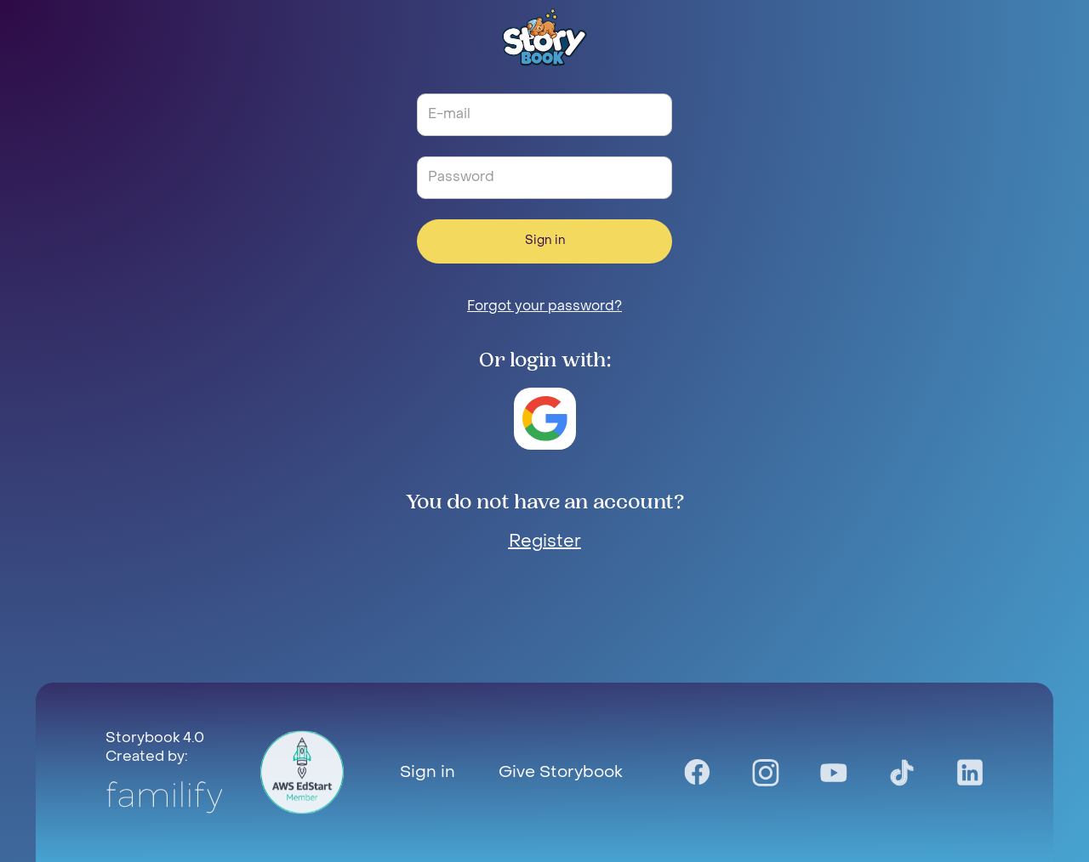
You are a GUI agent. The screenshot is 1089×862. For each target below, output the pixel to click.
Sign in (545, 241)
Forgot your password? (544, 307)
